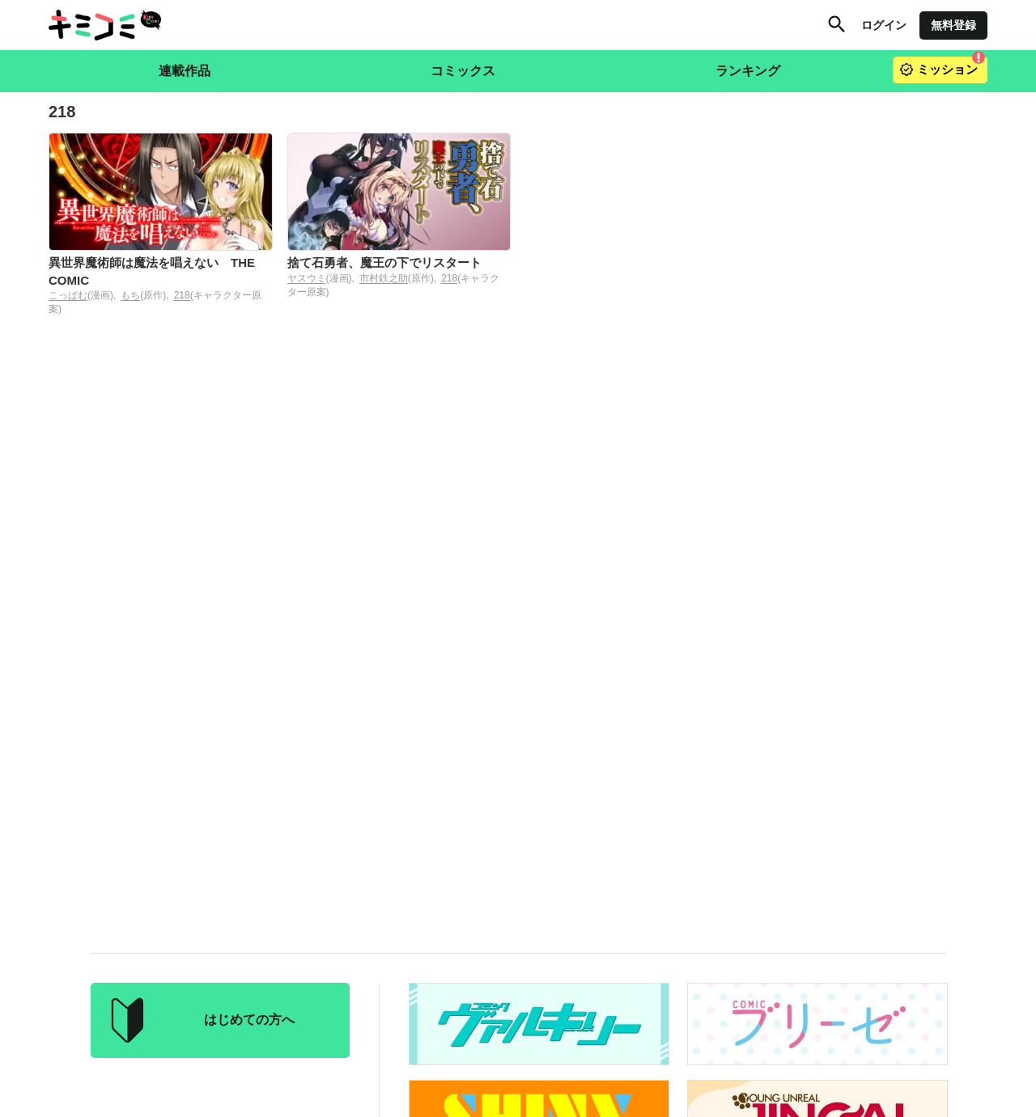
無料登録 (953, 25)
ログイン (883, 25)
